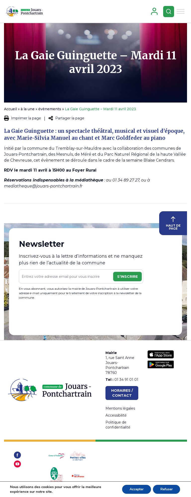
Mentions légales (120, 408)
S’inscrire (127, 276)
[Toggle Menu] (181, 11)
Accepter (136, 489)
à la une (28, 109)
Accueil (10, 109)
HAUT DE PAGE (173, 223)
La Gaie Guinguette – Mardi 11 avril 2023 (95, 62)
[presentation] (57, 315)
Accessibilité (116, 415)
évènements (49, 109)
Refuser (166, 489)
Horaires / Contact (122, 393)
